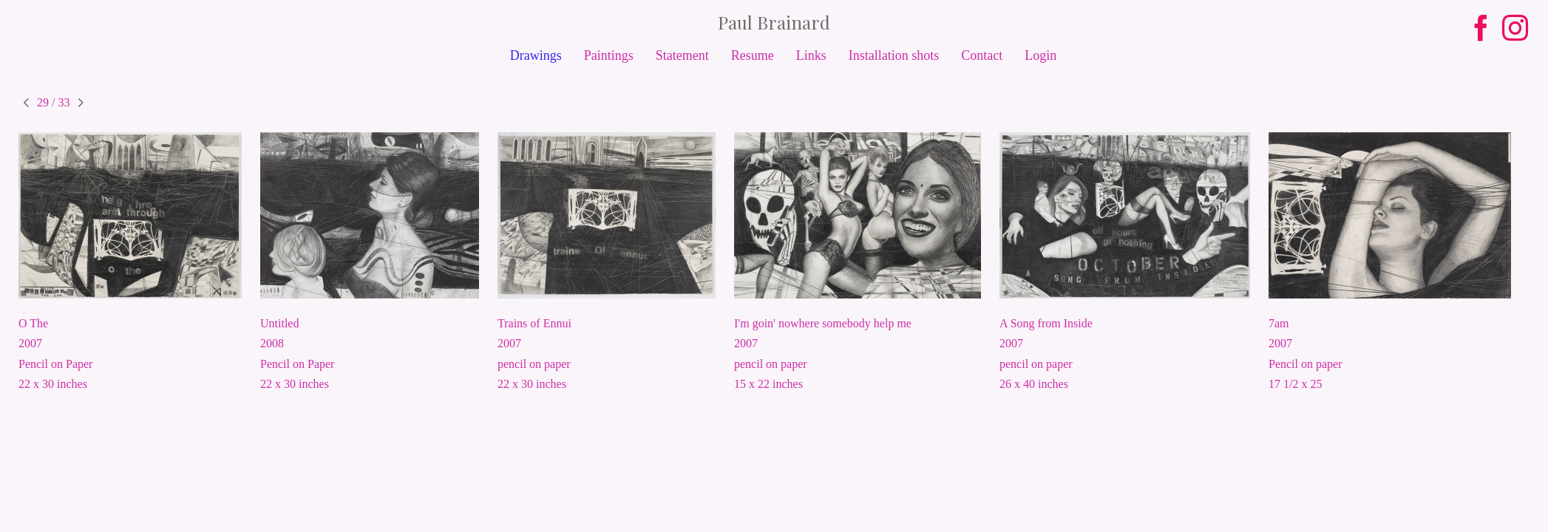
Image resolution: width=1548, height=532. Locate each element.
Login (1040, 55)
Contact (981, 55)
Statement (682, 55)
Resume (752, 55)
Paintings (609, 55)
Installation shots (894, 55)
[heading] (774, 22)
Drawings (536, 55)
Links (811, 55)
